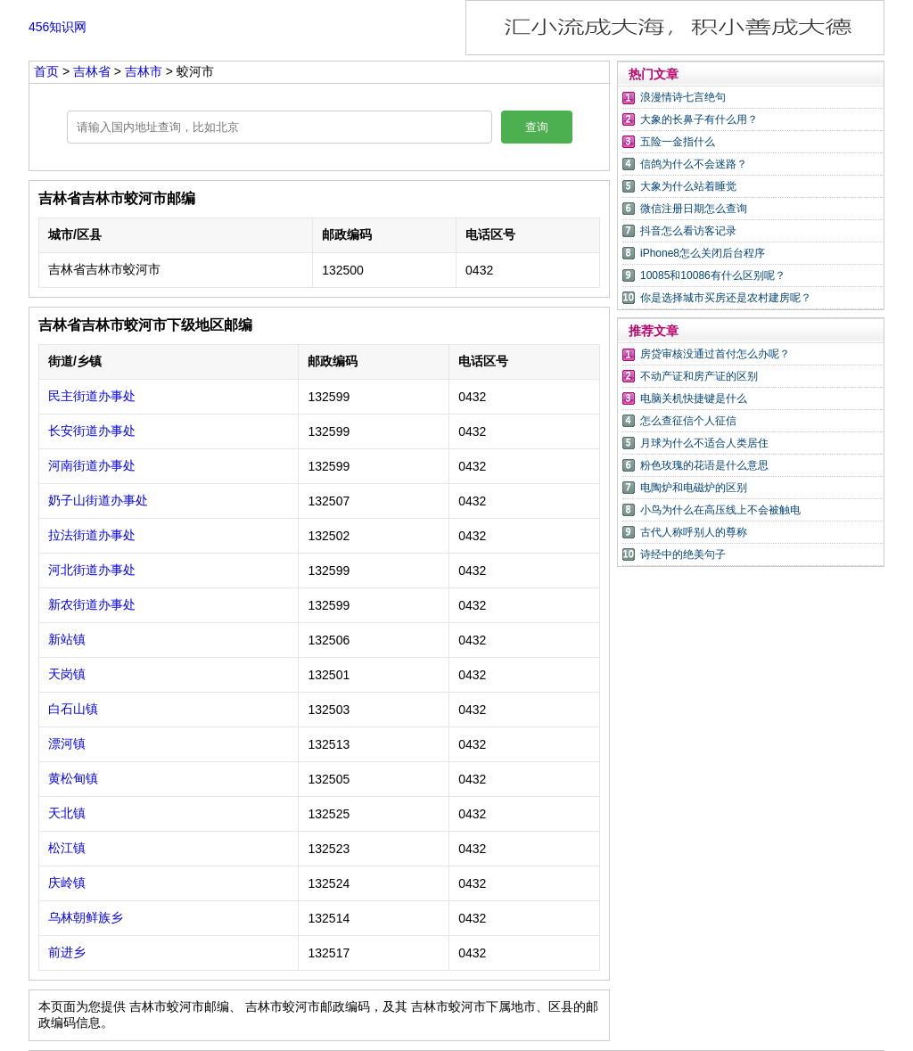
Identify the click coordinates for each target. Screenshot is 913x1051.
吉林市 (145, 71)
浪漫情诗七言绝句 (683, 97)
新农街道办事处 (92, 604)
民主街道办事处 (92, 396)
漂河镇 (67, 743)
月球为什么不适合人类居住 (704, 443)
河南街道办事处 (92, 465)
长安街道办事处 (92, 430)
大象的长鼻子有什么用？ (699, 119)
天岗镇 (67, 674)
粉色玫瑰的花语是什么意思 (704, 465)
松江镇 (67, 848)
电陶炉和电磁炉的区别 (693, 487)
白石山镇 (73, 709)
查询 (536, 127)
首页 (46, 71)
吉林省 (93, 71)
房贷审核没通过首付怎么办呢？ (715, 354)
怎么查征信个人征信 (688, 421)
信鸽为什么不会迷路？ (693, 164)
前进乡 (67, 952)
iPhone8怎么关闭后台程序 (702, 253)
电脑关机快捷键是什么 (693, 398)
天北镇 (67, 813)
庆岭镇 (67, 882)
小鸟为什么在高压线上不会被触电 (720, 510)
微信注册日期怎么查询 (693, 208)
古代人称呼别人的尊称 (693, 532)
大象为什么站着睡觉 (688, 186)
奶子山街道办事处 (98, 500)
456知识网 (57, 27)
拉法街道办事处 (92, 535)
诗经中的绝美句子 (683, 554)
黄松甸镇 (73, 778)
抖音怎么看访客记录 (688, 231)
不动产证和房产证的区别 (699, 376)
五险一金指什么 (677, 141)
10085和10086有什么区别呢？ (713, 275)
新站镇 (67, 639)
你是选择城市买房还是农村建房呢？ (725, 297)
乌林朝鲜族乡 (85, 917)
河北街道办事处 (92, 569)
